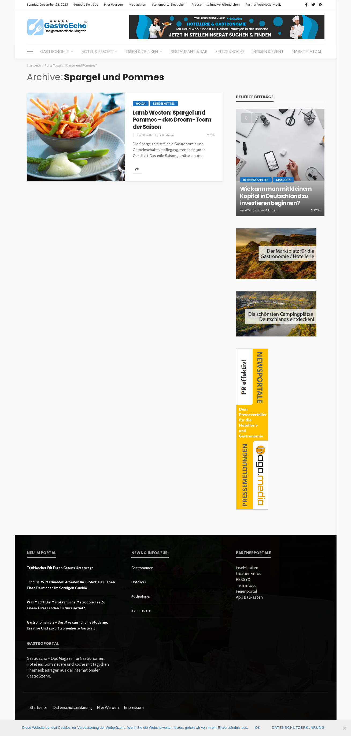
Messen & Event (268, 51)
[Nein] (344, 728)
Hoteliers (138, 582)
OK (258, 728)
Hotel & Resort (97, 51)
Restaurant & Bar (189, 51)
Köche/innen (141, 596)
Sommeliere (141, 610)
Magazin (283, 179)
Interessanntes (255, 179)
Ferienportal (246, 591)
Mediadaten (137, 4)
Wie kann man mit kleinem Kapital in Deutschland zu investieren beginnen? (276, 196)
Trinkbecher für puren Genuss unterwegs (60, 568)
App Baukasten (249, 597)
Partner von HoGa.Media (264, 4)
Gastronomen (142, 568)
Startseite (38, 707)
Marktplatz (304, 51)
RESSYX (243, 579)
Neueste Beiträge (85, 4)
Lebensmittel (164, 103)
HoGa (140, 103)
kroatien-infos (248, 573)
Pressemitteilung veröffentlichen (215, 4)
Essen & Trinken (142, 51)
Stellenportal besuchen (169, 4)
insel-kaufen (247, 567)
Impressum (134, 707)
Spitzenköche (230, 51)
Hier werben (113, 4)
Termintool (246, 585)
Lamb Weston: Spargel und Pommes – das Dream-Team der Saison (172, 119)
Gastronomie (54, 51)
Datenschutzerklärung (72, 707)
